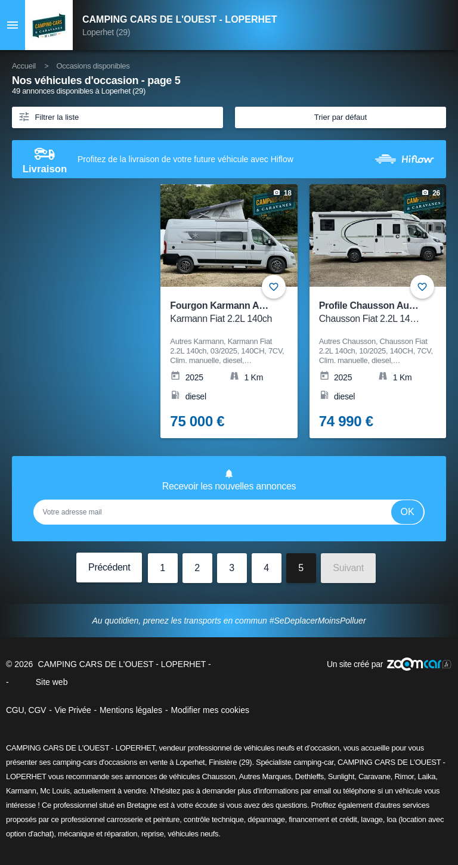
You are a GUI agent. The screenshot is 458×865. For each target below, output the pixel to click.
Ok (407, 512)
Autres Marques (265, 776)
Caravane (374, 776)
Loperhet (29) (106, 32)
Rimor (403, 776)
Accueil (24, 65)
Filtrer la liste (48, 116)
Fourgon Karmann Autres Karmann (247, 312)
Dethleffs (309, 776)
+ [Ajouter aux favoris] (422, 287)
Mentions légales (131, 710)
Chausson (218, 776)
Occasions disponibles (92, 65)
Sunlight (341, 776)
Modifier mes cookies (210, 710)
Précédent (109, 567)
